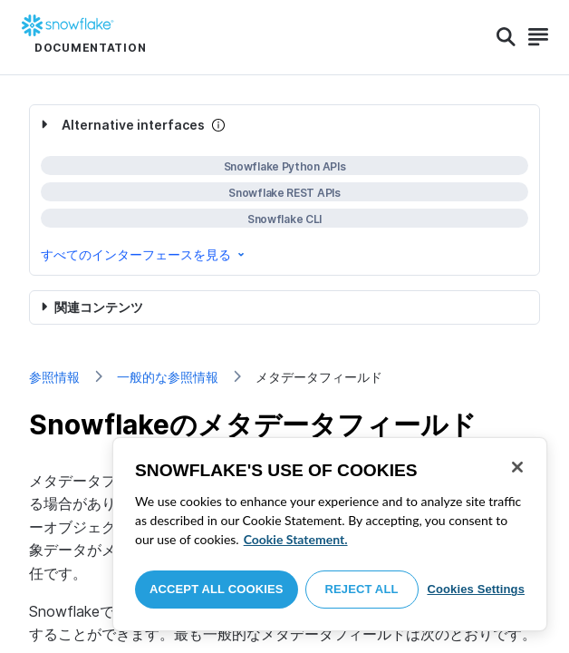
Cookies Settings (476, 589)
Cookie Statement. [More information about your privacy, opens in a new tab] (296, 539)
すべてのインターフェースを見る (144, 254)
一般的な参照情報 (167, 377)
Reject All (362, 589)
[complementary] (284, 190)
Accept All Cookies (216, 589)
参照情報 (54, 377)
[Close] (517, 467)
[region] (329, 534)
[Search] (506, 37)
